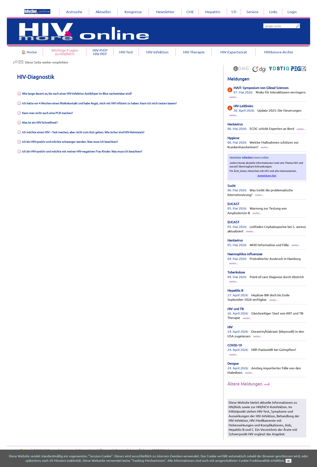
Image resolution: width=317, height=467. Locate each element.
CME (190, 12)
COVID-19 (234, 345)
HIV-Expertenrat (233, 52)
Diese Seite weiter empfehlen (40, 62)
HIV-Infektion (157, 52)
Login (292, 12)
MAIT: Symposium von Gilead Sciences (261, 88)
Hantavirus (235, 124)
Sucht (231, 185)
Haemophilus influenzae (244, 254)
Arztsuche (74, 12)
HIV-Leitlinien (243, 106)
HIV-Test (126, 52)
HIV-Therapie (194, 52)
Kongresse (133, 12)
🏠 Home (29, 52)
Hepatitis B (235, 290)
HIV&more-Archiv (278, 52)
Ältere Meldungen (249, 383)
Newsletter (165, 12)
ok (288, 460)
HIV (230, 327)
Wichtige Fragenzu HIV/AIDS (64, 52)
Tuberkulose (236, 272)
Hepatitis (212, 12)
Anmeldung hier (267, 175)
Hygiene (233, 138)
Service (252, 12)
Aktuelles (103, 12)
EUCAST (233, 204)
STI (233, 12)
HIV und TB (235, 309)
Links (273, 12)
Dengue (233, 363)
